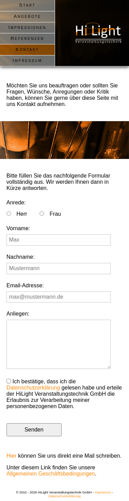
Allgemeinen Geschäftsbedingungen (51, 474)
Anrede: (16, 202)
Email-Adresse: (25, 285)
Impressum (27, 60)
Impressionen (27, 27)
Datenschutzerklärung (33, 388)
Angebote (27, 16)
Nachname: (21, 257)
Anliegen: (18, 314)
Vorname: (18, 228)
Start (27, 5)
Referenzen (27, 38)
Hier (12, 456)
